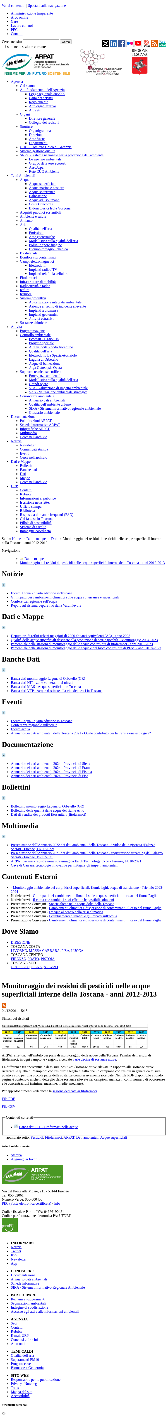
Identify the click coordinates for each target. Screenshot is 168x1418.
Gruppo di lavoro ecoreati (47, 163)
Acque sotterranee (42, 192)
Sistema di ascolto (33, 527)
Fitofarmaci (28, 278)
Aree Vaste (37, 139)
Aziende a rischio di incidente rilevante (57, 306)
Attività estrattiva (41, 318)
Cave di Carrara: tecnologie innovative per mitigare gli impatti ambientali (64, 865)
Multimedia (28, 433)
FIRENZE (18, 959)
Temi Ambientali (23, 175)
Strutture (26, 126)
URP (14, 486)
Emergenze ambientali (45, 376)
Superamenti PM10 (25, 1359)
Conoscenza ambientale (37, 396)
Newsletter (28, 445)
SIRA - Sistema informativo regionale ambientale (65, 408)
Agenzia (17, 82)
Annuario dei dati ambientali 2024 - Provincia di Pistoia (51, 772)
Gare (14, 21)
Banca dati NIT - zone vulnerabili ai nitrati (42, 682)
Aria (23, 224)
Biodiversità (29, 253)
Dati (23, 474)
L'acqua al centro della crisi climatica (76, 912)
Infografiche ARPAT (35, 429)
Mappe (25, 478)
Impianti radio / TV (43, 269)
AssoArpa (36, 167)
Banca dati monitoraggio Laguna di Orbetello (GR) (48, 678)
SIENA (36, 967)
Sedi (14, 1323)
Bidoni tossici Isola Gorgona (49, 208)
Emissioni (36, 233)
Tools (15, 1388)
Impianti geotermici (43, 314)
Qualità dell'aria (40, 229)
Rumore (26, 294)
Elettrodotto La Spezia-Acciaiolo (53, 355)
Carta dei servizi (41, 98)
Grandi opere (38, 384)
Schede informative (25, 1283)
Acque (24, 180)
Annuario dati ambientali (47, 400)
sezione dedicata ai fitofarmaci (75, 1091)
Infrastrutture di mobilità (38, 282)
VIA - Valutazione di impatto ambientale (58, 388)
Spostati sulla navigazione (47, 5)
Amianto (26, 220)
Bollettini (27, 466)
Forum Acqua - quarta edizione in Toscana (41, 593)
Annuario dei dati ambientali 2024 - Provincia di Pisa (49, 776)
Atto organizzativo (42, 106)
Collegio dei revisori (44, 122)
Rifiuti (24, 290)
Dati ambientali (87, 1137)
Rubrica (25, 494)
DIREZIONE (20, 942)
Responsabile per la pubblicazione (35, 1379)
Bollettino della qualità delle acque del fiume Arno (47, 810)
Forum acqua (20, 729)
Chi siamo (27, 86)
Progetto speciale (41, 343)
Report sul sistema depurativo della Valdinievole (46, 605)
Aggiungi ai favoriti (25, 1159)
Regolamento (38, 102)
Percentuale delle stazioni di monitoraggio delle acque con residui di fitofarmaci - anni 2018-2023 (82, 644)
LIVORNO (19, 951)
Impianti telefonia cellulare (48, 274)
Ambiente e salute (33, 216)
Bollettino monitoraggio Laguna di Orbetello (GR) (47, 806)
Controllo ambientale (35, 335)
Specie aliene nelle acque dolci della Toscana (81, 904)
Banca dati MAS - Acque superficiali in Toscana (46, 687)
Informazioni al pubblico (38, 498)
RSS (14, 1255)
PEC (14, 30)
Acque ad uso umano (44, 200)
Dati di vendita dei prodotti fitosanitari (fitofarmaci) (48, 814)
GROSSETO (20, 967)
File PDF (8, 1099)
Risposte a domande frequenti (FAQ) (46, 515)
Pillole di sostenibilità (36, 523)
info (57, 1203)
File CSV (8, 1106)
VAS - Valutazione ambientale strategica (58, 392)
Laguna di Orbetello (43, 359)
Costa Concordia (41, 204)
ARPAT (68, 1137)
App (14, 1263)
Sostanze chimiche (33, 323)
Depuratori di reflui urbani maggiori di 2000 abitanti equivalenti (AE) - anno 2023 (70, 636)
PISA (66, 951)
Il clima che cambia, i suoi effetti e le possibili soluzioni (73, 900)
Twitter (16, 1251)
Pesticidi (37, 1137)
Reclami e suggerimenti (28, 1299)
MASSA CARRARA (44, 951)
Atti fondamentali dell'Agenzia (42, 90)
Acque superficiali (42, 184)
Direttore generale (42, 118)
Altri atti (35, 110)
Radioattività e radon (35, 286)
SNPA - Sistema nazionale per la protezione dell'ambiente (61, 155)
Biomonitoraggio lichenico (48, 249)
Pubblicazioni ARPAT (36, 421)
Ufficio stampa (30, 506)
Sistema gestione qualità (37, 151)
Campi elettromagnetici (37, 261)
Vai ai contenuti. (13, 5)
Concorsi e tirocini (24, 1340)
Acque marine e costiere (46, 188)
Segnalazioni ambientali (28, 1303)
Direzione (36, 135)
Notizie (16, 441)
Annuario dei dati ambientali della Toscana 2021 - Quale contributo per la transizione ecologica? (81, 733)
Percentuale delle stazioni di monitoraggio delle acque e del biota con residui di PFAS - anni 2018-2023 (86, 648)
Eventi (24, 453)
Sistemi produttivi (33, 298)
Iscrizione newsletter (35, 502)
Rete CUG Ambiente (44, 171)
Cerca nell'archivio (33, 437)
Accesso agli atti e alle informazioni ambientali (45, 1311)
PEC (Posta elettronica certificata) (26, 1203)
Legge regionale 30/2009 (47, 94)
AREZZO (51, 967)
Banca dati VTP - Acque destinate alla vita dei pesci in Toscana (56, 691)
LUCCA (77, 951)
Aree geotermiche (42, 237)
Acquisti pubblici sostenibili (40, 212)
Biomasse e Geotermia (27, 1368)
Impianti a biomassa (43, 310)
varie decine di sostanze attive (94, 1059)
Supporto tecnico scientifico (40, 372)
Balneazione (38, 196)
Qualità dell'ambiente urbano (50, 404)
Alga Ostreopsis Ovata (45, 367)
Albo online (19, 17)
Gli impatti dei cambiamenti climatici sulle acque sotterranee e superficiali (65, 597)
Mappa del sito (21, 1392)
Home (16, 539)
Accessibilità (20, 1396)
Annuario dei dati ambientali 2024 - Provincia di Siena (50, 764)
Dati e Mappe (21, 461)
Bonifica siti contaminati (38, 257)
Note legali (32, 1384)
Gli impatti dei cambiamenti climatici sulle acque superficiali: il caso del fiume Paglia (95, 896)
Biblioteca (27, 510)
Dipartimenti (38, 143)
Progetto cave (21, 1364)
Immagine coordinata (35, 531)
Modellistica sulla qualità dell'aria (53, 241)
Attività (16, 327)
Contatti (17, 34)
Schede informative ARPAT (40, 425)
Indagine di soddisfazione (29, 1307)
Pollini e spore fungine (45, 245)
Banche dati (28, 470)
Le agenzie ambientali (45, 159)
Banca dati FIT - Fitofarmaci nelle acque (48, 1127)
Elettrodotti (37, 265)
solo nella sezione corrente (26, 47)
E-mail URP (20, 1335)
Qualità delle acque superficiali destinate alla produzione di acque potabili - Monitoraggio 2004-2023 (84, 640)
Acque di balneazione (44, 363)
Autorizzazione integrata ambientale (55, 302)
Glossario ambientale (44, 412)
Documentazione (23, 417)
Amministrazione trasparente (32, 13)
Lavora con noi (22, 25)
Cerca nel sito (12, 42)
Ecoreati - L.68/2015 (44, 339)
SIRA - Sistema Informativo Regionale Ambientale (48, 1287)
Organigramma (40, 131)
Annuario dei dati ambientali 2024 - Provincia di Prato (50, 768)
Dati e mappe (36, 539)
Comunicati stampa (34, 449)
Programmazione (32, 331)
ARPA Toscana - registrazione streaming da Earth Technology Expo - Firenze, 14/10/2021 (76, 861)
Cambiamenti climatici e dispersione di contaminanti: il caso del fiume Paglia (105, 908)
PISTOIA (48, 959)
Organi (25, 114)
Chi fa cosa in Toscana (36, 519)
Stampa (16, 1155)
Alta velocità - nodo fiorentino (51, 347)
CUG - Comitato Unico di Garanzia (46, 147)
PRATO (33, 959)
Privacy (16, 1384)
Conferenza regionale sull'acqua (34, 601)
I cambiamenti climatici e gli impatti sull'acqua (83, 916)
